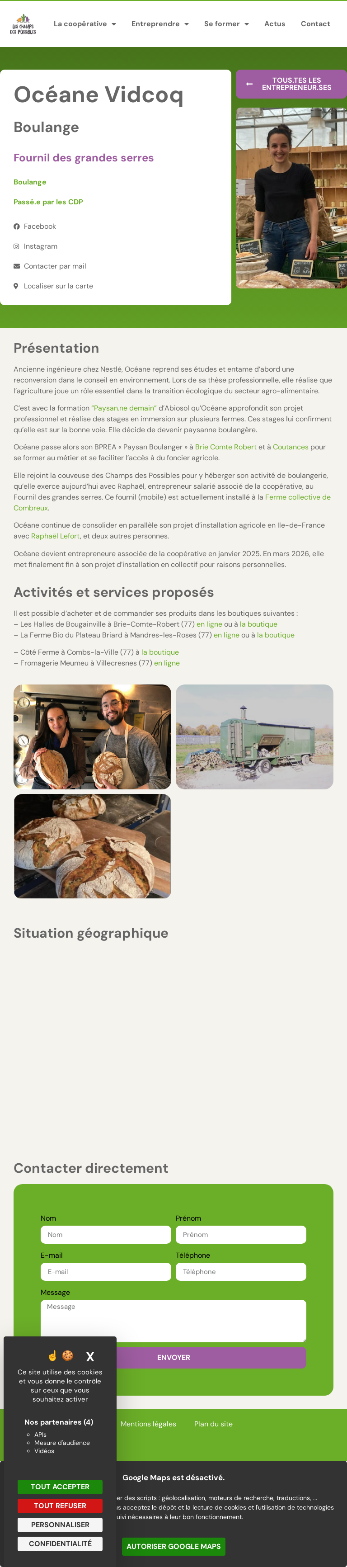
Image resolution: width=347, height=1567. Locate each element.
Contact (315, 23)
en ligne (209, 624)
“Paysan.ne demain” (124, 408)
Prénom (188, 1218)
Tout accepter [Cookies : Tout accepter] (60, 1486)
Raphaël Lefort (55, 536)
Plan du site (213, 1424)
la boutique (258, 624)
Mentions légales (148, 1424)
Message (55, 1292)
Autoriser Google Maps (174, 1546)
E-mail (52, 1255)
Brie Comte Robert (226, 447)
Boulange (30, 182)
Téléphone (193, 1255)
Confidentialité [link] (60, 1543)
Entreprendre (160, 24)
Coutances (291, 447)
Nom (48, 1218)
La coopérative (85, 24)
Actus (275, 23)
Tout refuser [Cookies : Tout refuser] (60, 1505)
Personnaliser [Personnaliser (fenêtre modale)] (60, 1524)
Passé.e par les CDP (48, 202)
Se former (226, 24)
